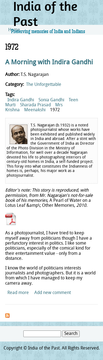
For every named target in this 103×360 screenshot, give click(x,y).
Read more (18, 293)
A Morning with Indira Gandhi (49, 62)
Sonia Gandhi (51, 100)
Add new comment (52, 293)
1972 (55, 110)
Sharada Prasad (35, 105)
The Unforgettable (43, 85)
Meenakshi (35, 110)
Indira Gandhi (20, 100)
